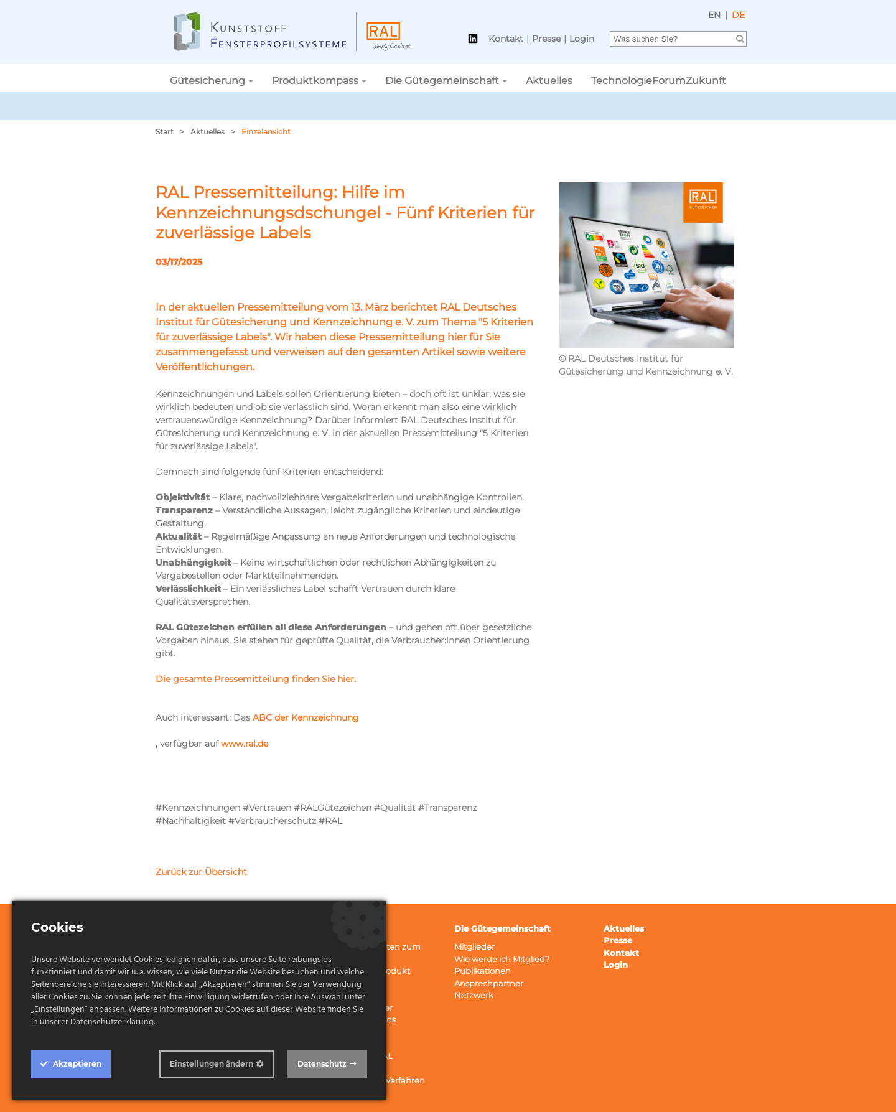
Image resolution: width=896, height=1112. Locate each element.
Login (581, 38)
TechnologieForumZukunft (658, 80)
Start (165, 131)
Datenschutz (322, 1063)
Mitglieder (474, 946)
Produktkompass (315, 80)
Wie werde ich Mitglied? (501, 959)
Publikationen (482, 971)
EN (714, 15)
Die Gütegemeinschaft (442, 80)
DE (738, 15)
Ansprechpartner (488, 983)
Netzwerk (473, 995)
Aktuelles (549, 80)
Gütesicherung (207, 80)
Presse (546, 38)
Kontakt (505, 38)
